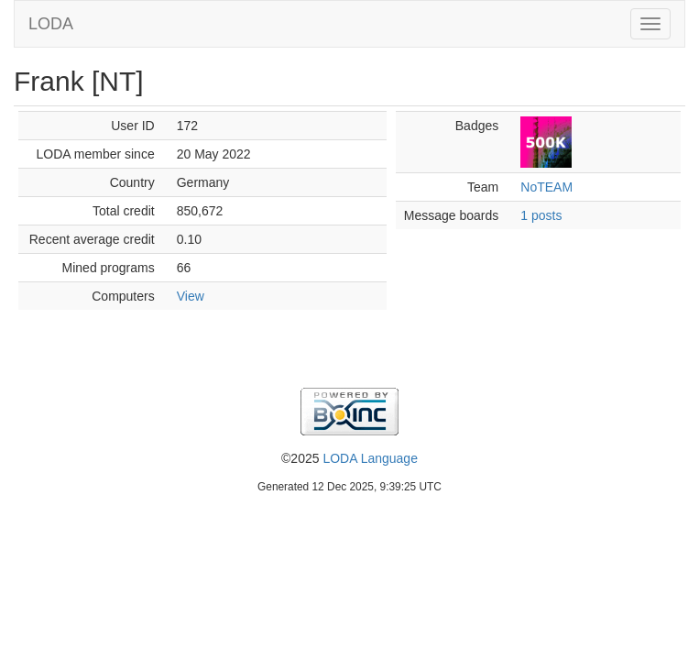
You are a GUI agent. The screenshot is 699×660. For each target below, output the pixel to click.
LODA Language (370, 458)
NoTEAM (546, 187)
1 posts (541, 215)
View (190, 296)
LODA (50, 24)
